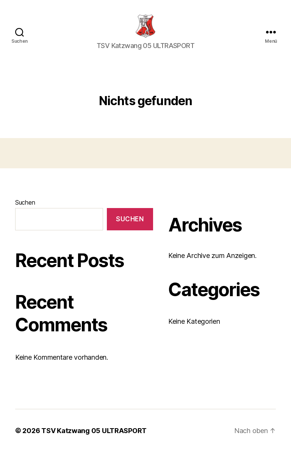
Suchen (25, 202)
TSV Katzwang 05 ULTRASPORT (94, 431)
